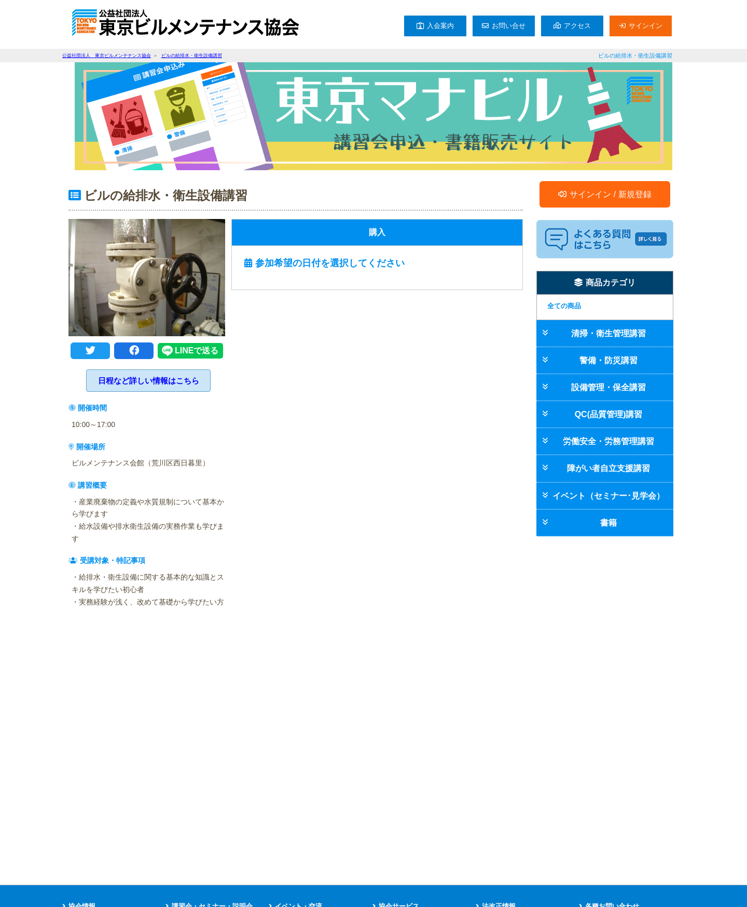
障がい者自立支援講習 (608, 468)
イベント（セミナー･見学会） (608, 495)
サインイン (645, 26)
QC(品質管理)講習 (609, 414)
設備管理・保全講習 (608, 387)
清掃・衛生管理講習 (608, 333)
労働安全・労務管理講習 (608, 441)
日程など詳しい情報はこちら (148, 380)
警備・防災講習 (608, 360)
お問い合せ (508, 26)
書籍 (608, 522)
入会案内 (440, 26)
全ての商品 (564, 306)
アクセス (577, 26)
